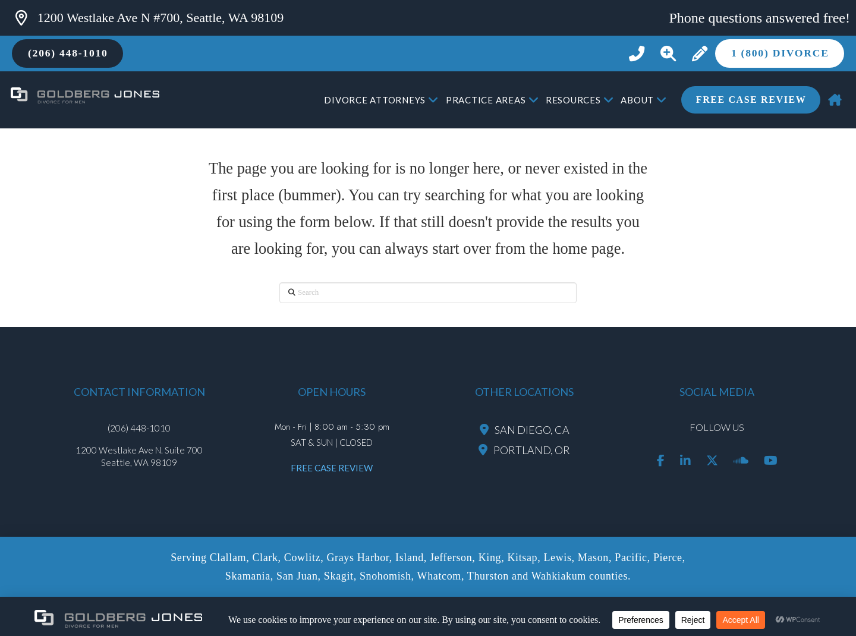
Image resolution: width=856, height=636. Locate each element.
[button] (668, 54)
